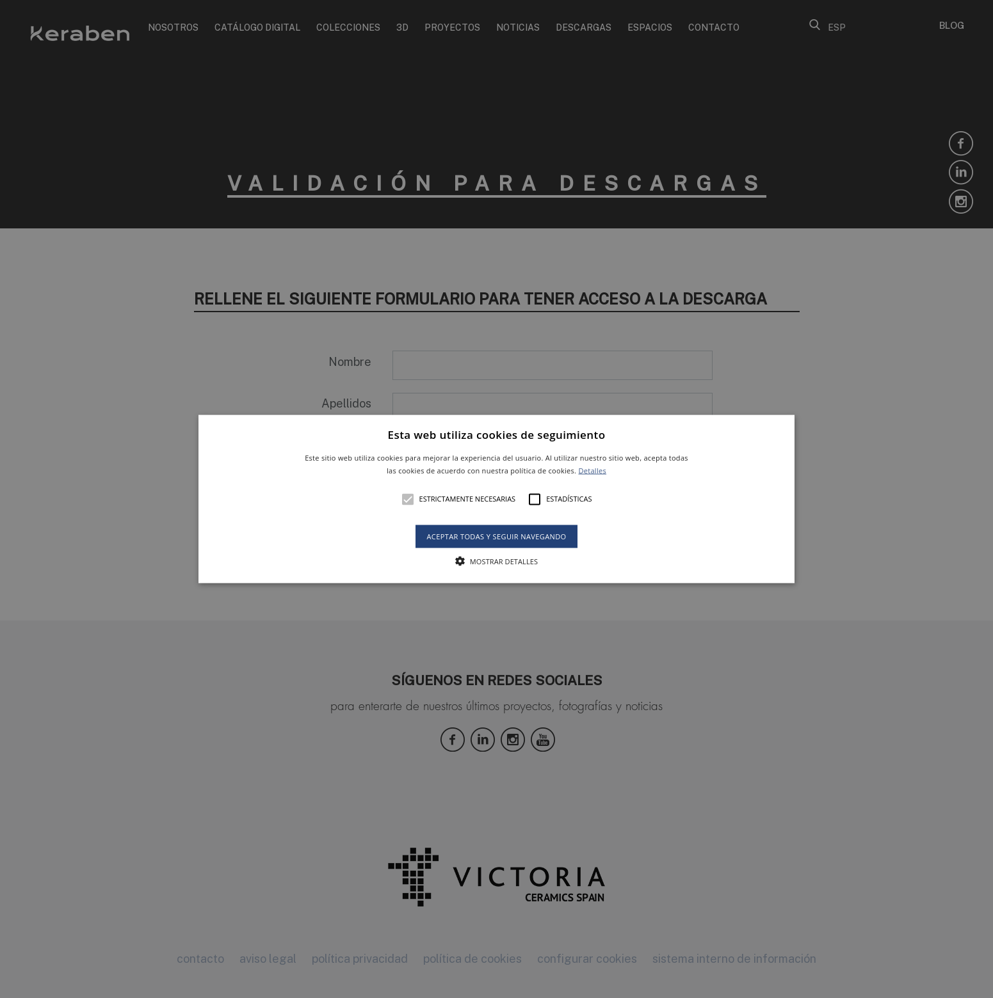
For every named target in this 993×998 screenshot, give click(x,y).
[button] (496, 499)
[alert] (496, 499)
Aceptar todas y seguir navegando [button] (496, 536)
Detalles (592, 470)
